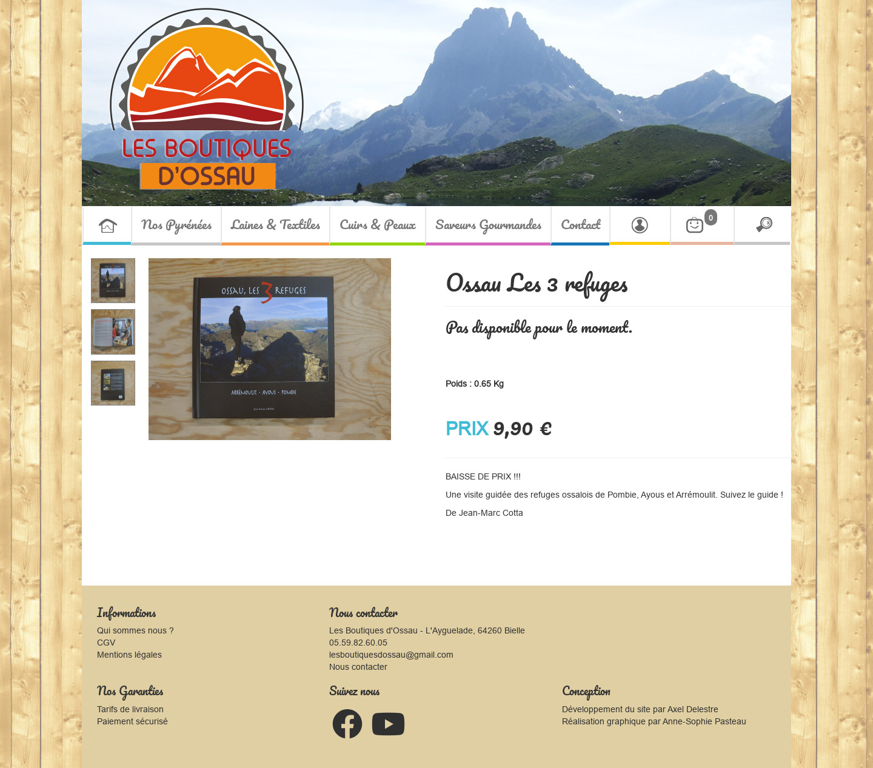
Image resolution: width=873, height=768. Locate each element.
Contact (580, 224)
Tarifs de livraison (130, 709)
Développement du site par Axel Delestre (640, 709)
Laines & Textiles (275, 224)
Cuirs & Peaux (378, 224)
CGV (106, 642)
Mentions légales (129, 654)
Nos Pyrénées (176, 224)
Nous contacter (358, 667)
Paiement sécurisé (132, 721)
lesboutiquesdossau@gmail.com (391, 654)
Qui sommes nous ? (135, 630)
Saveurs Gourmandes (488, 224)
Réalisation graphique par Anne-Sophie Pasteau (654, 721)
